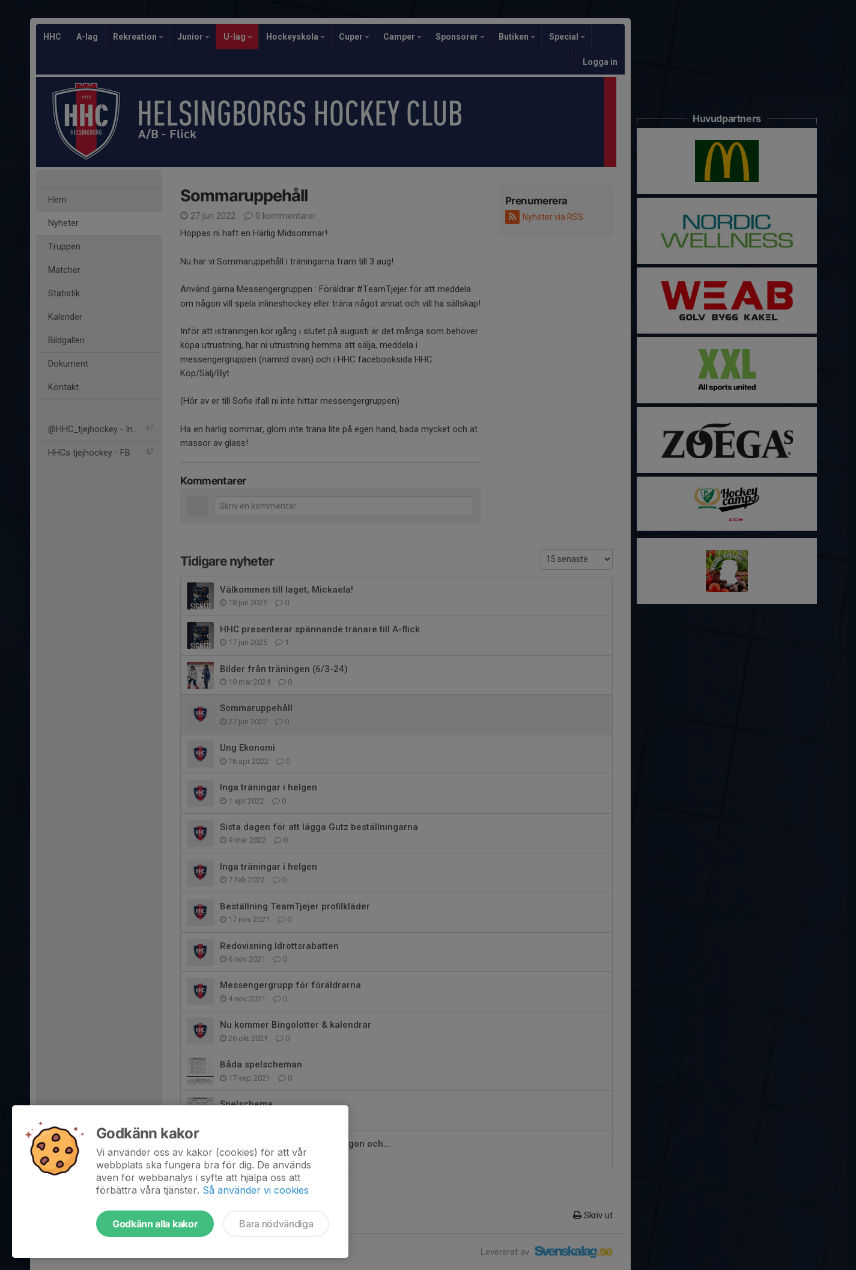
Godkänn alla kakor (155, 1224)
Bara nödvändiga (276, 1224)
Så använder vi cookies (255, 1190)
